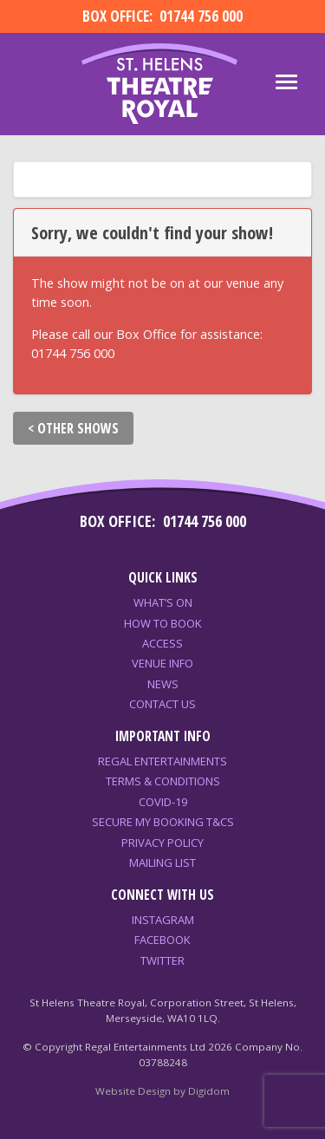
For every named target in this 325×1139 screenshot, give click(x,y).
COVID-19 (163, 802)
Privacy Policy (162, 842)
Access (162, 643)
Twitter (162, 960)
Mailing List (162, 862)
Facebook (162, 939)
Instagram (163, 919)
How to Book (163, 623)
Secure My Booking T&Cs (163, 822)
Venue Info (162, 663)
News (163, 684)
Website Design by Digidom (162, 1090)
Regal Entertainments (162, 761)
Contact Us (162, 704)
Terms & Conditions (163, 781)
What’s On (162, 602)
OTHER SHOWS (78, 428)
